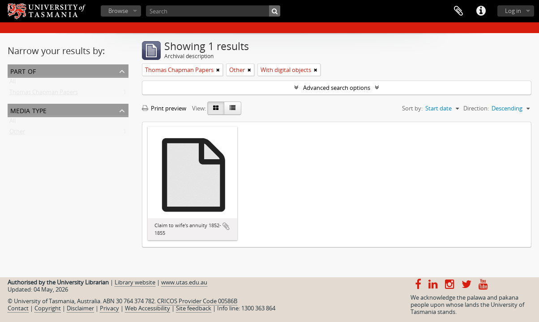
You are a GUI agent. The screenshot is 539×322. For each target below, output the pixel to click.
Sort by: (412, 108)
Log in (513, 11)
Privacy (109, 308)
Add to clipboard (226, 226)
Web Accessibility (147, 308)
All (12, 83)
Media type (28, 110)
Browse (118, 11)
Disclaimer (80, 308)
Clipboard (458, 11)
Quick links (481, 11)
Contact (18, 308)
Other (17, 133)
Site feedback (193, 308)
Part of (23, 70)
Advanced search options (336, 88)
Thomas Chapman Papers (43, 94)
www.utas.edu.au (184, 282)
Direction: (476, 108)
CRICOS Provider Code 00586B (197, 301)
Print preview (164, 108)
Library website (135, 282)
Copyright (47, 308)
